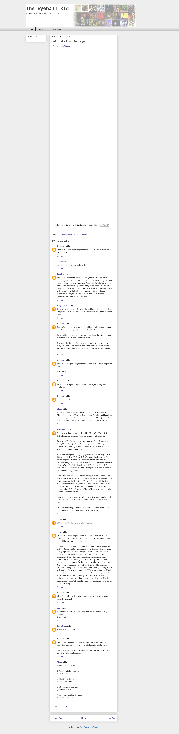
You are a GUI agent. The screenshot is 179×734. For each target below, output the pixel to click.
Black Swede (62, 430)
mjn (58, 608)
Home (31, 29)
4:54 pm (60, 514)
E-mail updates (57, 29)
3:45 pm (60, 424)
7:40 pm (60, 318)
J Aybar (60, 261)
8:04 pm (60, 355)
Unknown (61, 246)
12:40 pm (60, 620)
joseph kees (61, 274)
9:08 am (60, 587)
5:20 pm (60, 701)
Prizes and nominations (82, 235)
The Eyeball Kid (47, 9)
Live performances (65, 235)
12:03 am (60, 602)
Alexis (59, 519)
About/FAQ (42, 29)
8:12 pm (60, 269)
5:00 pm (60, 256)
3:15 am (60, 375)
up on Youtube (65, 46)
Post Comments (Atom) (89, 727)
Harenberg (61, 626)
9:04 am (60, 527)
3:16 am (60, 391)
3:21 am (60, 300)
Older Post (110, 718)
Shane (59, 409)
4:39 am (60, 657)
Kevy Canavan (63, 305)
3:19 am (60, 403)
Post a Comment (61, 707)
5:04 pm (60, 633)
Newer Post (57, 718)
